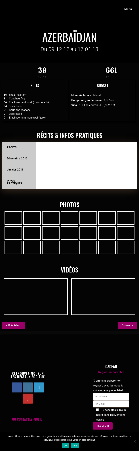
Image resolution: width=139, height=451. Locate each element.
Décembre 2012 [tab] (17, 158)
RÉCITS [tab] (12, 147)
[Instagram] (28, 388)
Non (74, 445)
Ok (65, 445)
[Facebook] (17, 388)
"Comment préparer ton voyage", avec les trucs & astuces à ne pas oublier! (108, 385)
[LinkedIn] (39, 388)
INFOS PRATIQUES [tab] (14, 182)
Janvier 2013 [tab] (15, 169)
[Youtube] (28, 399)
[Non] (134, 441)
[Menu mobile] (126, 9)
